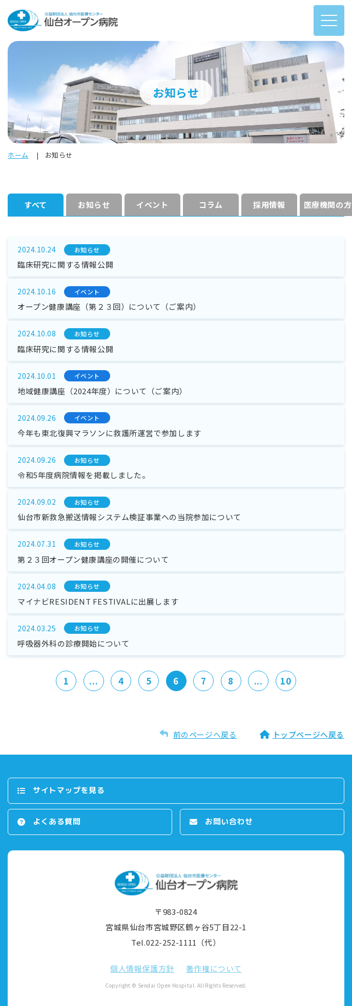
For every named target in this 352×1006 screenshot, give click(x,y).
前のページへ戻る (205, 734)
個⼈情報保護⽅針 (142, 968)
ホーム (18, 155)
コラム (211, 204)
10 (285, 680)
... (93, 680)
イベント (152, 204)
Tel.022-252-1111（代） (175, 942)
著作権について (214, 968)
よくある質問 (57, 821)
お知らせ (94, 204)
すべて (35, 204)
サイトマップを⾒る (69, 790)
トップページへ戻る (308, 734)
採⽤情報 (269, 204)
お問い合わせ (229, 821)
